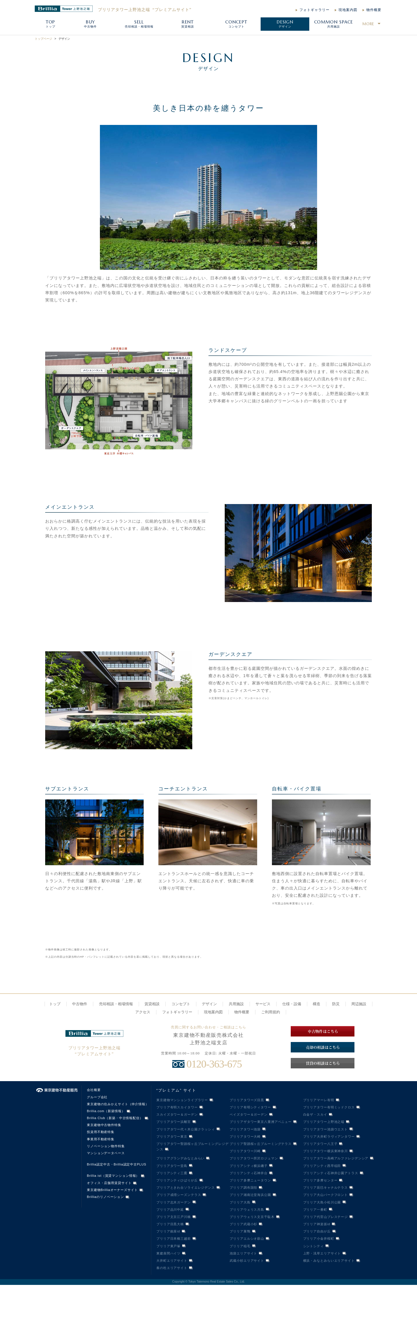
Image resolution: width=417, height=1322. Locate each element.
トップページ (43, 38)
